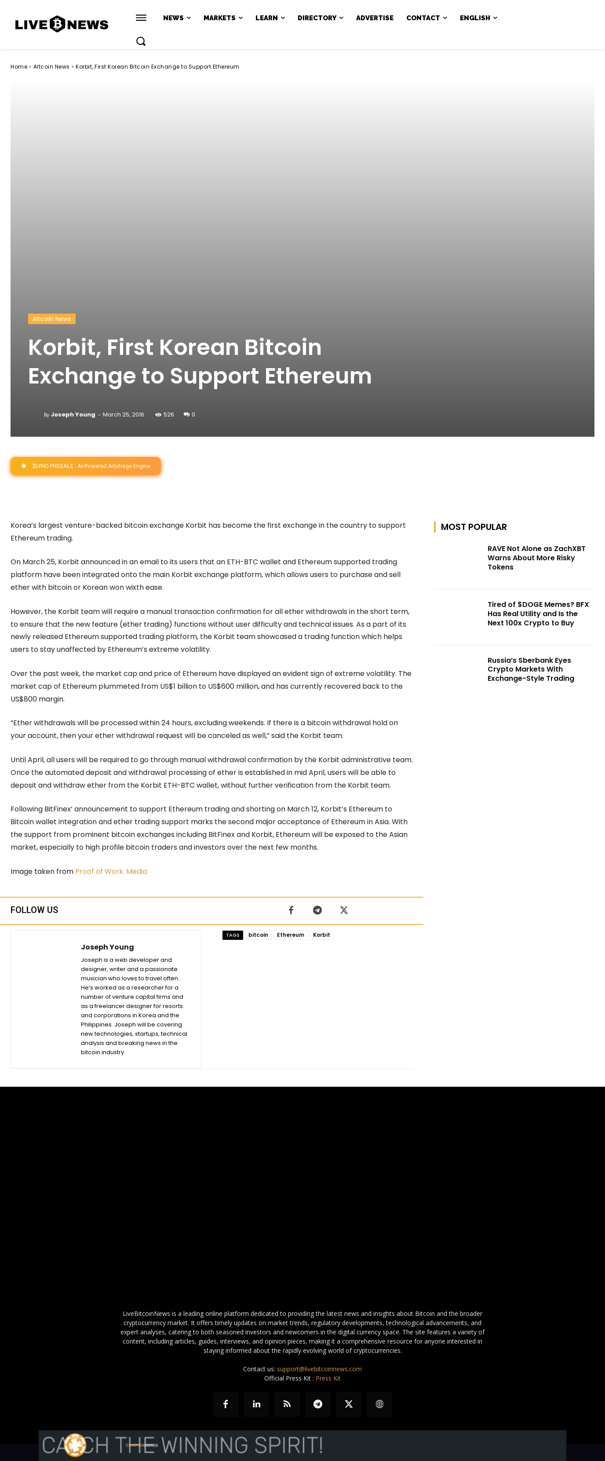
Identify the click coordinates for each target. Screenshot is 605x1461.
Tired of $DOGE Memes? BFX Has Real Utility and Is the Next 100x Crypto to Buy (538, 613)
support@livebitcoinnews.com (319, 1369)
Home (19, 66)
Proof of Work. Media (112, 871)
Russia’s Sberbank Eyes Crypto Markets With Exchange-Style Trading (531, 669)
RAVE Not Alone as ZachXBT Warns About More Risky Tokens (537, 558)
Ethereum (290, 935)
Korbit (321, 935)
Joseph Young (73, 414)
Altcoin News (51, 66)
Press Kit (328, 1378)
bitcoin (258, 935)
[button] (140, 41)
